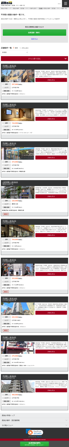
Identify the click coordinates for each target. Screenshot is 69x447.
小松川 (18, 320)
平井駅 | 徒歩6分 (9, 376)
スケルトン (22, 94)
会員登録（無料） (34, 32)
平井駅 (40, 8)
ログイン (34, 38)
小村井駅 (10, 210)
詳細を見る (51, 80)
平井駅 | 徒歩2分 (9, 65)
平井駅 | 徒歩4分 (9, 337)
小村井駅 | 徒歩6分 (10, 182)
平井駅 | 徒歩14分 (9, 298)
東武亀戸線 (5, 210)
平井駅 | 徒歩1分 (9, 143)
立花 (17, 204)
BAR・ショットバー (29, 365)
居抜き (21, 365)
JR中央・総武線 (6, 94)
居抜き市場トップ (6, 8)
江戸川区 (14, 87)
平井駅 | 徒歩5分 (9, 259)
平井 (18, 87)
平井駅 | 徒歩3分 (9, 104)
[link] (35, 433)
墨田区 (14, 204)
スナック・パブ (28, 132)
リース (21, 132)
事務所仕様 (22, 171)
